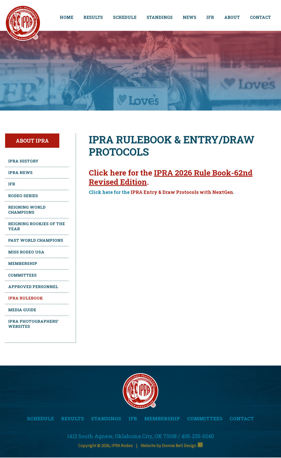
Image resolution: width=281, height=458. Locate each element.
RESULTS (93, 17)
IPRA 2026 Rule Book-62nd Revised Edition (170, 177)
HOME (66, 17)
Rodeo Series (23, 195)
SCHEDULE (124, 17)
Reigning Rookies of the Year (36, 226)
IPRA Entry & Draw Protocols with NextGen (182, 192)
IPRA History (23, 161)
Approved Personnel (33, 286)
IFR (210, 17)
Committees (22, 275)
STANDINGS (160, 17)
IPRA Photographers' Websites (33, 324)
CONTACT (260, 17)
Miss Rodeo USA (26, 251)
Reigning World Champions (27, 210)
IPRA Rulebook (25, 298)
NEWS (189, 17)
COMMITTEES (205, 418)
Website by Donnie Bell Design (172, 446)
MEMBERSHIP (162, 418)
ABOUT (232, 17)
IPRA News (20, 172)
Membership (22, 263)
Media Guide (22, 309)
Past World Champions (35, 240)
